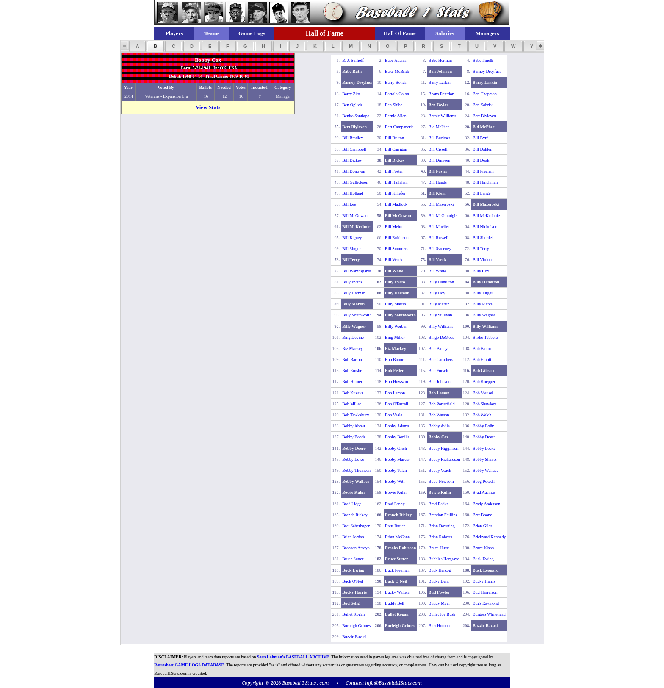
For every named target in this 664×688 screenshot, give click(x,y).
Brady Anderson (486, 503)
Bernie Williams (442, 115)
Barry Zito (351, 93)
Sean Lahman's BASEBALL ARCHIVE (293, 657)
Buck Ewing (483, 558)
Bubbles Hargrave (444, 558)
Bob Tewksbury (355, 415)
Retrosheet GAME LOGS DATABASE (189, 665)
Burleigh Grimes (356, 625)
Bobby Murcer (397, 459)
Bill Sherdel (483, 237)
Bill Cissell (438, 149)
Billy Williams (441, 326)
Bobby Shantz (484, 459)
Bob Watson (439, 415)
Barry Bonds (396, 82)
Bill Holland (352, 193)
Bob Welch (482, 415)
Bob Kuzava (352, 393)
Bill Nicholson (485, 226)
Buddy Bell (394, 603)
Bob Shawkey (484, 404)
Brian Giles (482, 525)
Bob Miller (351, 404)
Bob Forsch (438, 370)
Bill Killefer (395, 193)
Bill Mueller (439, 226)
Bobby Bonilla (397, 437)
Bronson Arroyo (356, 547)
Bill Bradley (352, 137)
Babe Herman (440, 60)
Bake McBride (397, 71)
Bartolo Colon (397, 93)
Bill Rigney (352, 237)
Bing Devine (353, 337)
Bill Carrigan (396, 149)
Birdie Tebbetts (485, 337)
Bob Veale (393, 415)
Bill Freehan (483, 171)
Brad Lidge (351, 503)
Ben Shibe (393, 104)
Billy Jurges (483, 293)
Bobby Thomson (356, 470)
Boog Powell (484, 481)
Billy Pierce (483, 304)
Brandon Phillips (443, 514)
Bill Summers (396, 248)
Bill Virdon (482, 259)
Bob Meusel (483, 393)
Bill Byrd (481, 137)
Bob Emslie (352, 370)
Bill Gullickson (355, 182)
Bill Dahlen (482, 149)
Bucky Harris (484, 581)
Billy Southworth (356, 315)
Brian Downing (442, 525)
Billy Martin (395, 304)
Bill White (437, 271)
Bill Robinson (397, 237)
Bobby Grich (396, 448)
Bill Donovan (353, 171)
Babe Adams (396, 60)
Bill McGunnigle (443, 215)
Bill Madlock (396, 204)
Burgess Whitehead (489, 614)
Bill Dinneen (439, 160)
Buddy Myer (439, 603)
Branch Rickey (355, 514)
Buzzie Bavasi (354, 636)
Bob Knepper (484, 381)
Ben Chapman (485, 93)
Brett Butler (395, 525)
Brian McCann (397, 536)
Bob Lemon (395, 393)
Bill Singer (351, 248)
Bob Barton (352, 359)
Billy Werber (396, 326)
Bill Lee (349, 204)
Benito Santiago (355, 115)
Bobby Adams (397, 426)
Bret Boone (482, 514)
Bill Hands (438, 182)
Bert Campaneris (399, 126)
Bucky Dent (439, 581)
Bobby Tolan (396, 470)
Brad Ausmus (484, 492)
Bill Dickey (352, 160)
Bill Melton (394, 226)
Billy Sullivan (440, 315)
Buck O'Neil (352, 581)
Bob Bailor (482, 348)
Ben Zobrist (483, 104)
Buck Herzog (440, 570)
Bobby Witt (394, 481)
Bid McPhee (439, 126)
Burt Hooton (439, 625)
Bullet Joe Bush (442, 614)
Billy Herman (353, 293)
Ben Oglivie (352, 104)
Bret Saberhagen (356, 525)
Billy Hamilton (441, 282)
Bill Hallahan (396, 182)
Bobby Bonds (353, 437)
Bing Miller (395, 337)
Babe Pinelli (483, 60)
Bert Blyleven (484, 115)
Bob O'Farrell (396, 404)
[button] (137, 46)
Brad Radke (439, 503)
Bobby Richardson (444, 459)
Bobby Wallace (485, 470)
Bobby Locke (484, 448)
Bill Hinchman (485, 182)
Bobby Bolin (483, 426)
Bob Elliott (482, 359)
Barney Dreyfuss (487, 71)
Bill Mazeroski (441, 204)
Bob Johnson (440, 381)
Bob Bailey (438, 348)
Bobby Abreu (353, 426)
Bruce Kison (483, 547)
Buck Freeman (397, 570)
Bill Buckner (439, 137)
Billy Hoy (437, 293)
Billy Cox (481, 271)
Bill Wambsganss (356, 271)
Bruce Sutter (352, 558)
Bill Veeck (394, 259)
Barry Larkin (440, 82)
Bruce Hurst (439, 547)
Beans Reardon (441, 93)
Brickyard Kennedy (489, 536)
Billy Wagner (484, 315)
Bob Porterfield (442, 404)
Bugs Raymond (486, 603)
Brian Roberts (440, 536)
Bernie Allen (396, 115)
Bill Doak (481, 160)
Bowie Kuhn (396, 492)
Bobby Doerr (484, 437)
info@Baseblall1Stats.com (393, 683)
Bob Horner (352, 381)
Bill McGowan (355, 215)
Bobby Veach (440, 470)
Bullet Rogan (353, 614)
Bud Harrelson (485, 592)
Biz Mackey (352, 348)
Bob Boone (394, 359)
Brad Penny (395, 503)
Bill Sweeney (440, 248)
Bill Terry (481, 248)
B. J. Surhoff (353, 60)
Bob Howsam (396, 381)
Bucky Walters (397, 592)
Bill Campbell (354, 149)
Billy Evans (352, 282)
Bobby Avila (439, 426)
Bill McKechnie (486, 215)
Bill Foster (394, 171)
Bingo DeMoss (441, 337)
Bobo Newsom (441, 481)
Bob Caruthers (441, 359)
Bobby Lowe (353, 459)
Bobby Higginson (444, 448)
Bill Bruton (394, 137)
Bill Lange (482, 193)
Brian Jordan (353, 536)
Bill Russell (438, 237)
